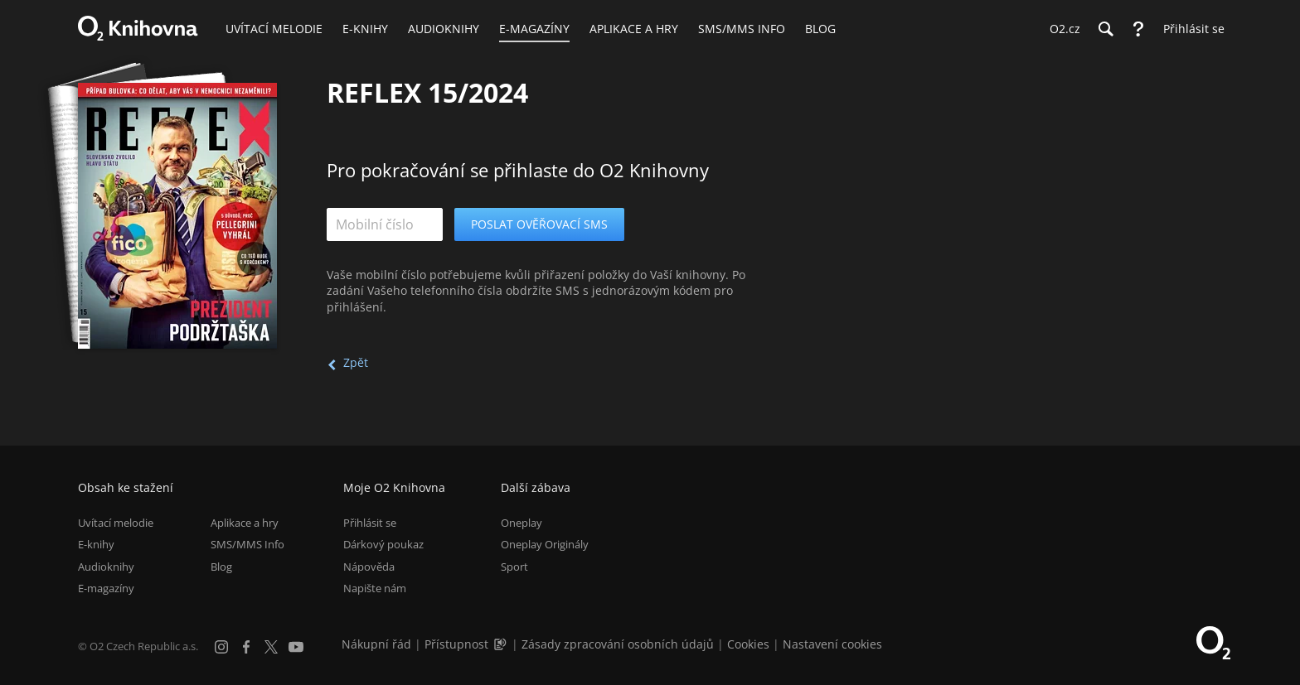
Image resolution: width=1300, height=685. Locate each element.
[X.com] (271, 646)
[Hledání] (1105, 29)
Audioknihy (106, 566)
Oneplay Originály (545, 544)
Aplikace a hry (245, 522)
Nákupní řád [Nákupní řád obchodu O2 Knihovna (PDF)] (376, 644)
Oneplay (521, 522)
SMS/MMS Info (247, 544)
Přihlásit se (369, 522)
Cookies (748, 644)
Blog (221, 566)
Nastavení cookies (832, 644)
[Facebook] (246, 646)
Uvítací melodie (115, 522)
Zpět (355, 362)
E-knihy (96, 544)
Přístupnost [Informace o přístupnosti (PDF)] (456, 644)
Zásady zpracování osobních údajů (617, 644)
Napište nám (374, 588)
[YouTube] (296, 646)
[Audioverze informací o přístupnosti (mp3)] (502, 644)
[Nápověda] (1138, 29)
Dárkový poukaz (383, 544)
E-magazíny (106, 588)
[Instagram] (221, 646)
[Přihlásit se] (1190, 29)
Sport (514, 566)
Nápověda (369, 566)
